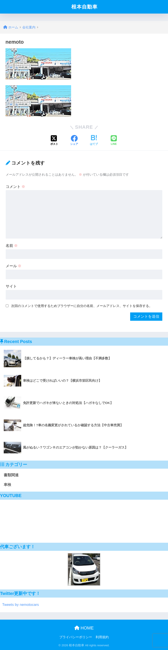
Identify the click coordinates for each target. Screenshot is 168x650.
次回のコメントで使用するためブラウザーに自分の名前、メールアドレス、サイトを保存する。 (81, 306)
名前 (12, 246)
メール (14, 266)
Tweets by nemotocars (20, 605)
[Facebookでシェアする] (74, 141)
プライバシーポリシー (75, 637)
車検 (7, 485)
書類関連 (11, 475)
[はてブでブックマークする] (94, 141)
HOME (84, 628)
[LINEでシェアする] (114, 141)
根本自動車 (84, 7)
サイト (11, 286)
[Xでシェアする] (54, 141)
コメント (15, 187)
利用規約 (102, 637)
